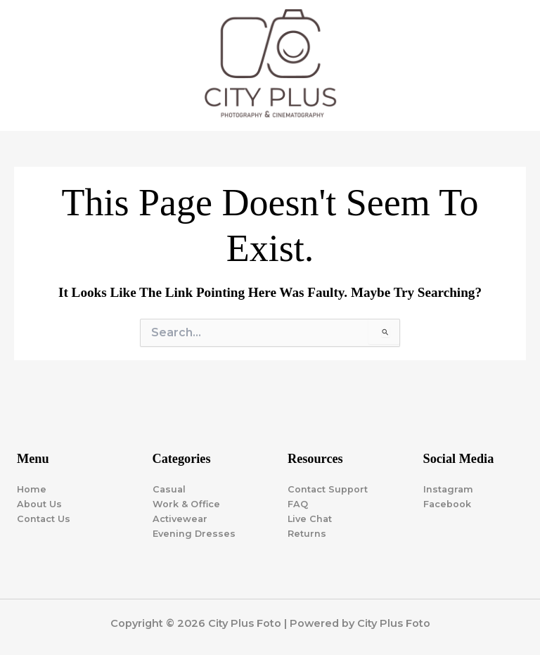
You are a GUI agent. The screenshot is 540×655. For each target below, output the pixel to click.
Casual (169, 489)
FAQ (298, 504)
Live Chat (310, 519)
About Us (39, 504)
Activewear (180, 519)
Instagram (448, 489)
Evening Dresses (194, 533)
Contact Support (328, 489)
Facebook (447, 504)
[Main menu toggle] (511, 67)
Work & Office (186, 504)
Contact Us (43, 519)
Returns (307, 533)
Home (31, 489)
